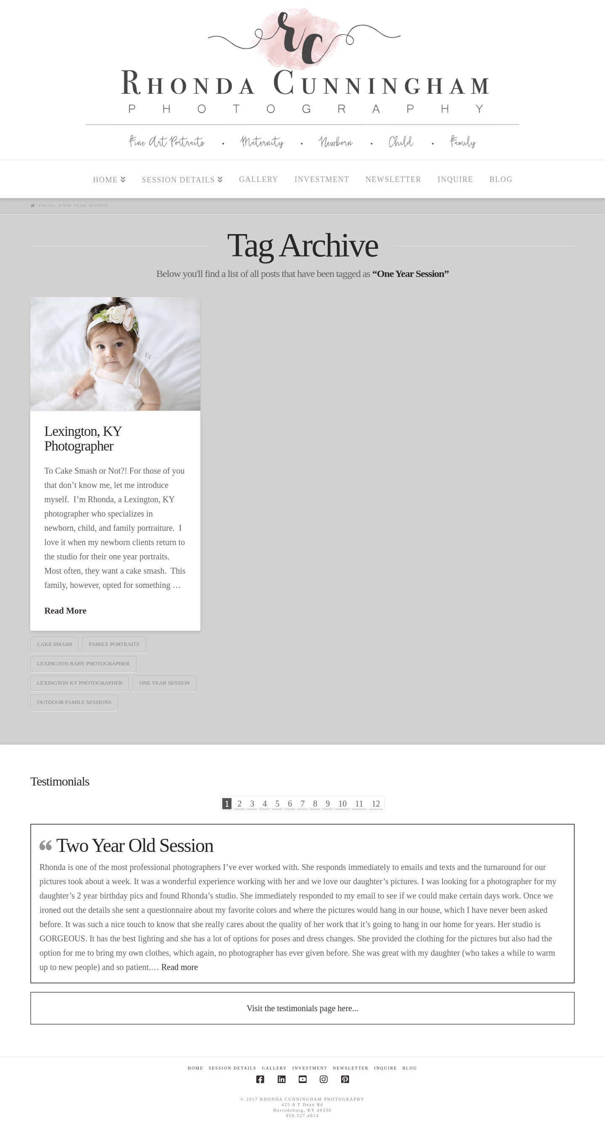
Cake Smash (54, 644)
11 (359, 803)
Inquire (385, 1068)
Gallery (274, 1068)
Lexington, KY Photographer (82, 438)
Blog (409, 1068)
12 (376, 803)
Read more (179, 967)
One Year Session (164, 683)
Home (195, 1068)
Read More (65, 611)
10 (342, 803)
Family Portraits (114, 644)
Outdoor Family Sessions (74, 702)
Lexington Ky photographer (79, 683)
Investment (310, 1068)
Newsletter (351, 1068)
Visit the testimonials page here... (302, 1008)
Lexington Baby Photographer (83, 663)
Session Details (233, 1068)
